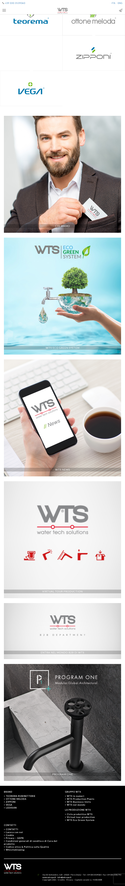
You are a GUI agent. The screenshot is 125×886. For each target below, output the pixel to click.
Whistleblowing (15, 849)
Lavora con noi (14, 832)
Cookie (10, 835)
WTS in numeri (75, 796)
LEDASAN (11, 807)
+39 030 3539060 (15, 3)
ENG (120, 3)
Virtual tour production (81, 817)
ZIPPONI (11, 802)
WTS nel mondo (76, 804)
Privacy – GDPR (15, 838)
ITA (113, 3)
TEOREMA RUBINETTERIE (20, 796)
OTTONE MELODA (16, 799)
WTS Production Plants (80, 799)
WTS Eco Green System (80, 820)
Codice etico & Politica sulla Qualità (27, 847)
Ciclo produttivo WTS (80, 814)
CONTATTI (12, 829)
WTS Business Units (79, 802)
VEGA (9, 804)
